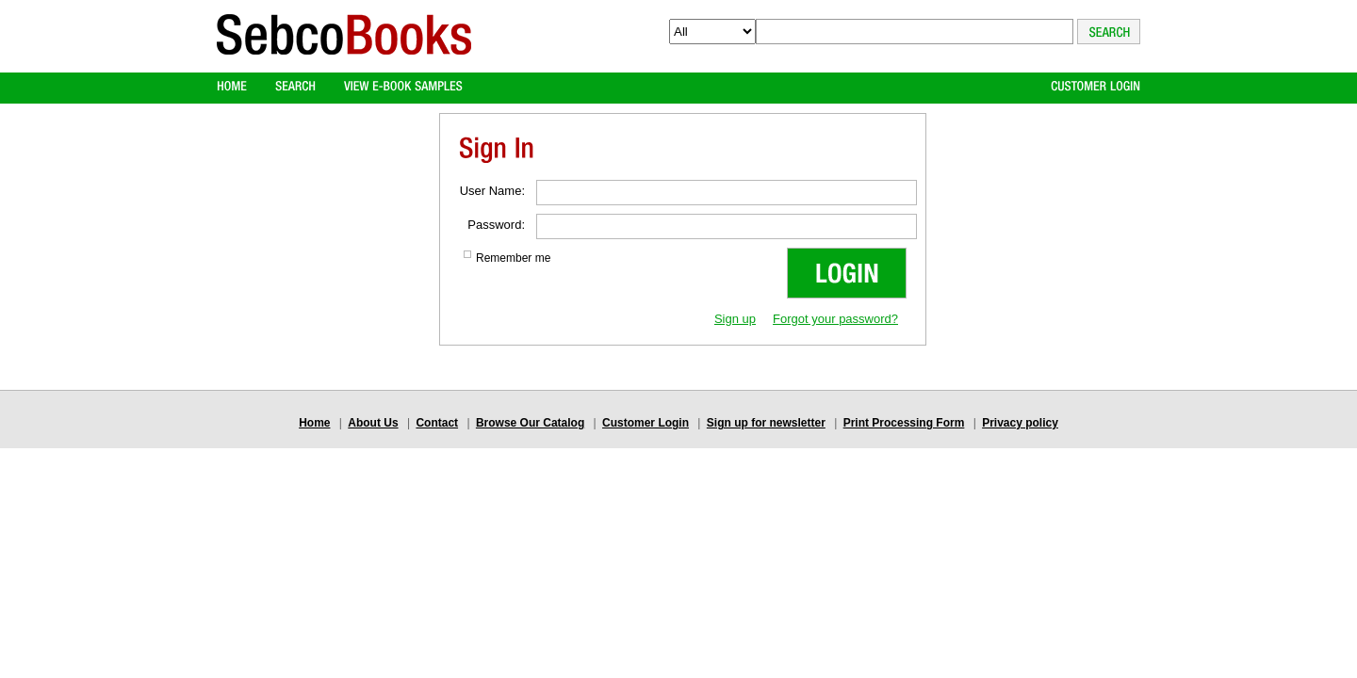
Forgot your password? (835, 319)
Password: (496, 225)
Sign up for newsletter (766, 422)
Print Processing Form (904, 422)
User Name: (492, 191)
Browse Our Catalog (530, 422)
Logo (344, 50)
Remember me (513, 258)
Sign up (735, 319)
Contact (437, 422)
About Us (373, 422)
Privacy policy (1020, 422)
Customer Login (645, 422)
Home (314, 422)
